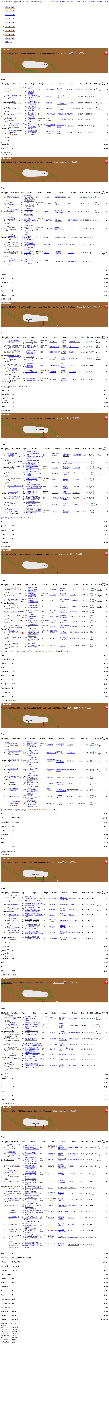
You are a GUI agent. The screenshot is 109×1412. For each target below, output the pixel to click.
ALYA (33, 220)
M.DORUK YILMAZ (63, 938)
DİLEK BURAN (62, 645)
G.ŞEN (71, 1049)
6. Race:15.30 (6, 704)
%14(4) (92, 479)
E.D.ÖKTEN (50, 118)
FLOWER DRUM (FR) (32, 744)
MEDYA (32, 199)
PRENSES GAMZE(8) (12, 1153)
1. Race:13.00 (6, 49)
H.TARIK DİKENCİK (66, 511)
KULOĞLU (28, 1053)
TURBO (30, 87)
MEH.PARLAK (50, 125)
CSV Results (78, 1)
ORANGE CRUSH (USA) (34, 486)
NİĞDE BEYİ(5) (13, 503)
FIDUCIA (36, 920)
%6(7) (92, 454)
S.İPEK (46, 237)
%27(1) (91, 1147)
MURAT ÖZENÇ (61, 1193)
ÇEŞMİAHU (32, 103)
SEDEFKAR (32, 119)
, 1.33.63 (65, 53)
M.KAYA (55, 473)
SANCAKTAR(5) (14, 88)
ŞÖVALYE (31, 118)
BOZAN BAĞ (63, 1059)
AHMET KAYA (59, 132)
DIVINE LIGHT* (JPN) (32, 911)
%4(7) (91, 637)
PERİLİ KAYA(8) (13, 118)
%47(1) (91, 1018)
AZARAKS (28, 920)
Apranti (49, 120)
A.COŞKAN (73, 920)
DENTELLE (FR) (29, 228)
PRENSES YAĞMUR (29, 244)
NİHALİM (27, 253)
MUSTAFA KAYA (66, 498)
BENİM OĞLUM (31, 98)
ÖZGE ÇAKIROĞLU (67, 462)
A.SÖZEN (47, 245)
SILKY (32, 1230)
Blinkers (11, 103)
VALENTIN (30, 781)
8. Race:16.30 (6, 979)
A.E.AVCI (72, 365)
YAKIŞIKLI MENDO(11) (16, 615)
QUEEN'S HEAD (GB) (33, 498)
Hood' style (18, 103)
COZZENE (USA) (36, 1045)
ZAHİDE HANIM (31, 503)
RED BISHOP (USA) (32, 1050)
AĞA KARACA (31, 342)
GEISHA (28, 1154)
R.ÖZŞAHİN (72, 1205)
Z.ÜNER (70, 203)
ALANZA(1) (12, 1053)
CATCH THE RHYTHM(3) (12, 896)
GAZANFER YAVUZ (62, 1159)
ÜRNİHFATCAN (33, 632)
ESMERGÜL (32, 595)
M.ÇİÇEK (49, 108)
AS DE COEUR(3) (14, 801)
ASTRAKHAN (30, 1186)
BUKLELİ (31, 114)
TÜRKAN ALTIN (63, 594)
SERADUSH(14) (13, 1181)
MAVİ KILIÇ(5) (13, 915)
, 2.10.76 (72, 708)
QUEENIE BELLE (32, 783)
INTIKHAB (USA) (32, 791)
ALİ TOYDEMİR (67, 493)
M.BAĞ (49, 789)
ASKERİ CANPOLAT (59, 252)
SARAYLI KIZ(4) (14, 1186)
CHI (38, 937)
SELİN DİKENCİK (66, 479)
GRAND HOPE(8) (14, 776)
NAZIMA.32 (30, 352)
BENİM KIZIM (33, 95)
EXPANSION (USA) (31, 1242)
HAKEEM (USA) (29, 201)
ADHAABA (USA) (32, 462)
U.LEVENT (51, 1243)
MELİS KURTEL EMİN (62, 1025)
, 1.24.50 (58, 162)
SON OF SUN (29, 1201)
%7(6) (92, 486)
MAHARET (32, 645)
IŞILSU (35, 346)
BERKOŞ (31, 116)
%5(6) (91, 932)
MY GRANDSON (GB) (32, 907)
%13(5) (92, 474)
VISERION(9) (12, 782)
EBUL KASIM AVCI (63, 365)
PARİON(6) (12, 937)
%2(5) (91, 615)
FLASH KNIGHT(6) (14, 1229)
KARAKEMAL (33, 587)
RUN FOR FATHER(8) (12, 259)
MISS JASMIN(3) (14, 1191)
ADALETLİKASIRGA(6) (16, 124)
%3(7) (91, 1054)
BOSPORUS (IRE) (32, 466)
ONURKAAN (30, 370)
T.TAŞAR (71, 1218)
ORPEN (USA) (38, 933)
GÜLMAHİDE (32, 637)
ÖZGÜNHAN (32, 107)
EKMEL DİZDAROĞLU (61, 790)
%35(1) (91, 342)
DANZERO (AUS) (31, 1161)
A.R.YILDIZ (72, 1181)
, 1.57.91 (56, 862)
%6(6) (90, 253)
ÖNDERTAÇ (32, 127)
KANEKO (27, 195)
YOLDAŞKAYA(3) (14, 497)
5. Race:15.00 (6, 550)
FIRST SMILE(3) (13, 197)
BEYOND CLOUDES (32, 769)
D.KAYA (71, 228)
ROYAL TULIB (35, 1180)
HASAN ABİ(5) (13, 346)
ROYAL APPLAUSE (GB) (31, 1167)
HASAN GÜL (63, 341)
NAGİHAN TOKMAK (61, 1181)
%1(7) (91, 119)
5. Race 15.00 (10, 23)
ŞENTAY (29, 346)
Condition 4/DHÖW (8, 307)
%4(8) (92, 497)
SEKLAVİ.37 (30, 354)
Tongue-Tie (16, 127)
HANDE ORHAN (61, 1199)
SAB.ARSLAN (74, 347)
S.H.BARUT (72, 261)
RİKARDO (31, 618)
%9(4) (91, 108)
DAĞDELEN (32, 628)
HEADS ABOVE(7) (14, 908)
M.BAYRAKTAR (72, 108)
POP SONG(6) (13, 242)
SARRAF (31, 630)
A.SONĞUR (71, 132)
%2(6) (91, 776)
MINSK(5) (11, 227)
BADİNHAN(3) (13, 114)
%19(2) (91, 126)
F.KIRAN (75, 504)
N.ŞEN (54, 479)
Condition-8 (5, 862)
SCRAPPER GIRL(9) (15, 1205)
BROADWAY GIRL (32, 468)
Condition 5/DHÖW (8, 53)
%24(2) (92, 795)
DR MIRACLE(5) (14, 1166)
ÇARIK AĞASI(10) (14, 593)
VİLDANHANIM (31, 358)
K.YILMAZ (53, 610)
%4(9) (92, 492)
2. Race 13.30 (10, 11)
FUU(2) (10, 1043)
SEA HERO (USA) (32, 779)
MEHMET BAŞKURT (66, 467)
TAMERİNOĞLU (31, 350)
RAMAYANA (28, 260)
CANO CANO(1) (13, 210)
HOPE (33, 777)
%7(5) (91, 938)
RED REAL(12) (13, 1210)
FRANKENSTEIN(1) (15, 760)
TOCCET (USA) (30, 1171)
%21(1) (92, 503)
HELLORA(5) (12, 1030)
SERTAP (29, 380)
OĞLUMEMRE (30, 1152)
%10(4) (90, 211)
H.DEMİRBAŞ (74, 611)
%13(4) (92, 480)
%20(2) (92, 605)
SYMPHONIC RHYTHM (33, 898)
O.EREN (46, 211)
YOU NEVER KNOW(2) (12, 454)
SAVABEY (29, 363)
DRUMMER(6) (13, 744)
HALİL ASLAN (63, 352)
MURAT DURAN (61, 1244)
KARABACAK (29, 236)
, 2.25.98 (81, 307)
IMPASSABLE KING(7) (13, 1171)
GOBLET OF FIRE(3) (12, 1063)
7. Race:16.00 (6, 858)
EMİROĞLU (30, 348)
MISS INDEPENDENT (34, 478)
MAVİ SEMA (29, 915)
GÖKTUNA (30, 357)
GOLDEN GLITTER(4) (12, 1023)
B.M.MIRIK (49, 131)
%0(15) (91, 1181)
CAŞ (27, 373)
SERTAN (36, 380)
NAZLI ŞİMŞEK (31, 372)
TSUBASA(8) (12, 1037)
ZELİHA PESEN (59, 796)
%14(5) (92, 472)
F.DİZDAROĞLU (73, 245)
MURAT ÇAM (72, 237)
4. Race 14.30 (10, 19)
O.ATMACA (54, 1032)
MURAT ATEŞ (65, 504)
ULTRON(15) (12, 1224)
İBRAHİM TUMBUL (63, 621)
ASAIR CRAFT (36, 473)
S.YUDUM (71, 1211)
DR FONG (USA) (30, 1163)
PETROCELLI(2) (13, 904)
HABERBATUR (33, 602)
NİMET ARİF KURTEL (67, 455)
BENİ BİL (37, 610)
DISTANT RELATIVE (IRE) (29, 238)
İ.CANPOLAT (71, 770)
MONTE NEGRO (31, 477)
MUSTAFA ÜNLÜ (63, 932)
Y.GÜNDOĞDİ (73, 1199)
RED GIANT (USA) (31, 1047)
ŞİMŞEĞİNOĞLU (33, 605)
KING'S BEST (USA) (32, 500)
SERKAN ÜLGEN (61, 245)
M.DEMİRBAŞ (54, 365)
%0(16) (91, 1237)
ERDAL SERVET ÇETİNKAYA (62, 1166)
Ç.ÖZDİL (71, 1230)
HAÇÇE (30, 600)
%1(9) (90, 237)
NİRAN (32, 1205)
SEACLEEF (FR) (34, 927)
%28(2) (91, 352)
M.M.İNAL (70, 777)
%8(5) (91, 372)
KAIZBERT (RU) (33, 598)
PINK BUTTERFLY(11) (14, 1242)
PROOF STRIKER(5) (15, 796)
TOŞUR (30, 620)
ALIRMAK (31, 132)
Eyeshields (12, 132)
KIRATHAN (32, 112)
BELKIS (30, 88)
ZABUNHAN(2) (13, 1217)
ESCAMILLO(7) (13, 789)
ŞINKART (32, 612)
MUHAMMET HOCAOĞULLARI (61, 211)
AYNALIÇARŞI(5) (14, 625)
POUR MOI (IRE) (31, 1192)
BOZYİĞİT (31, 615)
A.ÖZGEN (72, 938)
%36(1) (92, 745)
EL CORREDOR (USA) (33, 502)
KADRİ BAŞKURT (64, 347)
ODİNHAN (31, 134)
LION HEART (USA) (29, 246)
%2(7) (90, 261)
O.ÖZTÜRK (47, 203)
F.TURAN (70, 114)
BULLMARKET (29, 263)
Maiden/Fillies (6, 162)
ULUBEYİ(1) (12, 131)
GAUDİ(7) (12, 479)
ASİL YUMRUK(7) (14, 637)
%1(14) (91, 1224)
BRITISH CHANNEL (32, 1244)
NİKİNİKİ (35, 904)
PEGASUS (29, 367)
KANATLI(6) (12, 1048)
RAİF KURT (64, 904)
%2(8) (90, 245)
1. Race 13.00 (10, 7)
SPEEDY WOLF (30, 897)
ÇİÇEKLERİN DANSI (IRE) (28, 210)
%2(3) (91, 627)
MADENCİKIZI (30, 1049)
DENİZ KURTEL (60, 197)
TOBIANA (30, 752)
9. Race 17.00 (10, 38)
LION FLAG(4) (13, 769)
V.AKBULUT (77, 462)
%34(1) (90, 197)
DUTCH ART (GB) (31, 1040)
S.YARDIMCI (77, 455)
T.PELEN (72, 904)
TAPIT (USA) (29, 1219)
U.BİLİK (71, 1166)
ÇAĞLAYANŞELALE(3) (16, 599)
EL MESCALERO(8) (15, 461)
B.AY (69, 197)
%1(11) (91, 1188)
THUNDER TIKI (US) (31, 91)
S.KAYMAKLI (73, 1147)
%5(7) (91, 920)
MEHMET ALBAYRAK (62, 1205)
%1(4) (92, 511)
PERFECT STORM (30, 794)
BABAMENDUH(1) (14, 356)
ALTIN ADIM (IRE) (31, 1024)
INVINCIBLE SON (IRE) (28, 219)
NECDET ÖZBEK (61, 261)
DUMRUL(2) (12, 604)
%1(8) (91, 132)
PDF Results (54, 1)
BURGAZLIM (32, 108)
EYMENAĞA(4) (13, 588)
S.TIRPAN (55, 511)
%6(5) (90, 220)
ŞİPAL (30, 607)
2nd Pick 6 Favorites (102, 1)
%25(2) (90, 203)
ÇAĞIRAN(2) (13, 95)
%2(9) (91, 620)
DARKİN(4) (12, 918)
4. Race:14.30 (6, 414)
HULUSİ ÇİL (64, 920)
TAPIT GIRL (34, 1218)
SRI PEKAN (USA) (33, 904)
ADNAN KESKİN (62, 1044)
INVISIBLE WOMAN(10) (12, 510)
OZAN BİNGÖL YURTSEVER (62, 1147)
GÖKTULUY (32, 104)
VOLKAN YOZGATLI (64, 898)
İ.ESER (71, 915)
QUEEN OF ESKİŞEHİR (33, 909)
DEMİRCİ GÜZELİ (31, 1236)
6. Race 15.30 (10, 26)
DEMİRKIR (32, 591)
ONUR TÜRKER (64, 372)
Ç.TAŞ (52, 1017)
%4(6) (91, 103)
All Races (8, 42)
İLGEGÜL (29, 342)
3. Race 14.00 (10, 15)
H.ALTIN (55, 487)
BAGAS (30, 626)
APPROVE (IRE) (32, 750)
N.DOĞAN (70, 126)
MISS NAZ (28, 933)
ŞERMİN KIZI (32, 616)
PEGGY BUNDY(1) (14, 1144)
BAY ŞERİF (29, 1234)
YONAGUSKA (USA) (32, 913)
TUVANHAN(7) (13, 377)
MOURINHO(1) (13, 930)
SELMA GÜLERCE (60, 89)
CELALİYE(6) (13, 492)
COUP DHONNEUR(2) (13, 203)
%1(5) (91, 379)
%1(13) (91, 1199)
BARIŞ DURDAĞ (60, 108)
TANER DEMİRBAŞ (63, 1039)
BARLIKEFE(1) (13, 612)
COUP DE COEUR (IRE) (28, 203)
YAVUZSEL (29, 1058)
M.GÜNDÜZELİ (75, 638)
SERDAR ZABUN (61, 1218)
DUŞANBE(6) (12, 369)
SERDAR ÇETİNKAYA (62, 1230)
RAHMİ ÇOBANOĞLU (61, 103)
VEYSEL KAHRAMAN (59, 228)
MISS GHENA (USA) (32, 1193)
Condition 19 (6, 1111)
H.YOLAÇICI (52, 1146)
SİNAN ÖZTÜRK (61, 1173)
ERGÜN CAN (62, 1188)
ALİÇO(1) (11, 472)
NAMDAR (29, 360)
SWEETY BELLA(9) (11, 235)
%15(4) (92, 612)
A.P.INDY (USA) (30, 928)
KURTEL (31, 593)
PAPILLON (37, 1058)
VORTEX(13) (13, 1199)
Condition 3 (5, 708)
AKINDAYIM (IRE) (31, 1198)
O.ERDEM (72, 372)
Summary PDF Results (66, 1)
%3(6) (91, 1044)
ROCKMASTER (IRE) (32, 932)
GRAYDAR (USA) (32, 451)
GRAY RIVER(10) (14, 1158)
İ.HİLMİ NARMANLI (64, 914)
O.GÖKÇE (53, 379)
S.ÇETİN (51, 1159)
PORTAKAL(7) (13, 252)
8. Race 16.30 (10, 34)
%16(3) (92, 610)
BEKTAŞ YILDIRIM (58, 220)
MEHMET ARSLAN (66, 473)
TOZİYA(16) (12, 1236)
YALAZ (30, 128)
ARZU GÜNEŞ (63, 1211)
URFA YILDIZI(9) (14, 1058)
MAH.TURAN (50, 114)
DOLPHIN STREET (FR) (28, 214)
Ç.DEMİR (76, 479)
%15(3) (92, 467)
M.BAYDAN (71, 103)
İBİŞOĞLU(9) (13, 620)
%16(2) (92, 463)
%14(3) (90, 228)
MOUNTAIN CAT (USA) (34, 469)
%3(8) (91, 646)
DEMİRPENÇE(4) (14, 341)
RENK (27, 1016)
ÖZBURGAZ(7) (13, 108)
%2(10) (91, 1159)
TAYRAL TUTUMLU (63, 589)
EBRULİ (26, 261)
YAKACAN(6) (13, 631)
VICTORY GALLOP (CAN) (29, 250)
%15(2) (92, 461)
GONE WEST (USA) (32, 1195)
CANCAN (33, 1038)
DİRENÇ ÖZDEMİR (63, 611)
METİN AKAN (63, 1054)
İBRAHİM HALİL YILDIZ (61, 753)
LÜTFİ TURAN (65, 487)
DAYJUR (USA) (31, 464)
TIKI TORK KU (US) (34, 646)
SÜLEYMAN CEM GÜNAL (64, 638)
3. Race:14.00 (6, 303)
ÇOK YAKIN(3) (13, 364)
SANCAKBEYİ (33, 634)
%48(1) (91, 89)
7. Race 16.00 (10, 30)
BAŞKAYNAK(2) (14, 351)
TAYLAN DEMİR (62, 1018)
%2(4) (91, 625)
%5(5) (91, 114)
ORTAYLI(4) (12, 102)
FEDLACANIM (31, 365)
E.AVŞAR (51, 1236)
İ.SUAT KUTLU (61, 777)
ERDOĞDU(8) (13, 643)
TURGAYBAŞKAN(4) (15, 486)
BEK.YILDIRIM (73, 220)
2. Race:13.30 (6, 158)
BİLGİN (31, 110)
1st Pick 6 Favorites (89, 1)
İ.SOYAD (51, 1166)
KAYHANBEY (33, 622)
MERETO (33, 1147)
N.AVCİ (48, 96)
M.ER (69, 96)
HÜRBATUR (32, 596)
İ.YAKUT (70, 119)
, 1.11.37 (61, 418)
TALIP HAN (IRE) (32, 496)
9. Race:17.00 (6, 1107)
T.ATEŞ (70, 1193)
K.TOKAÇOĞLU (51, 89)
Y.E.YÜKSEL (51, 760)
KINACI (36, 620)
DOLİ (35, 492)
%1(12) (91, 1245)
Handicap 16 (5, 418)
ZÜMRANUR (32, 589)
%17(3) (92, 927)
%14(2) (91, 1173)
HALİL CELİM (60, 237)
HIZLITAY (31, 643)
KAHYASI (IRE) (29, 206)
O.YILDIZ (49, 103)
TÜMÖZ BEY (32, 101)
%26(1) (92, 588)
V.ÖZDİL (75, 473)
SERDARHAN (32, 131)
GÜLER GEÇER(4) (11, 218)
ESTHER (34, 790)
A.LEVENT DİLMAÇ (59, 203)
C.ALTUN (47, 260)
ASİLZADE (31, 636)
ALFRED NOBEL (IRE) (33, 509)
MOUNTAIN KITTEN (32, 1032)
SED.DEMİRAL (72, 89)
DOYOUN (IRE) (31, 494)
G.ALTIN (72, 352)
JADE (31, 1159)
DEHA (26, 234)
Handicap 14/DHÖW (9, 554)
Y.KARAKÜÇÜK (73, 211)
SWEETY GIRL (32, 797)
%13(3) (91, 96)
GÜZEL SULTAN (30, 1199)
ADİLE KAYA (61, 119)
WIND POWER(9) (14, 467)
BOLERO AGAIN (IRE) (33, 511)
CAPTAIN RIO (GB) (31, 1031)
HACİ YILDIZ (61, 114)
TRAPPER (30, 799)
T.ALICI (46, 253)
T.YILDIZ (53, 372)
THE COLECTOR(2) (15, 751)
